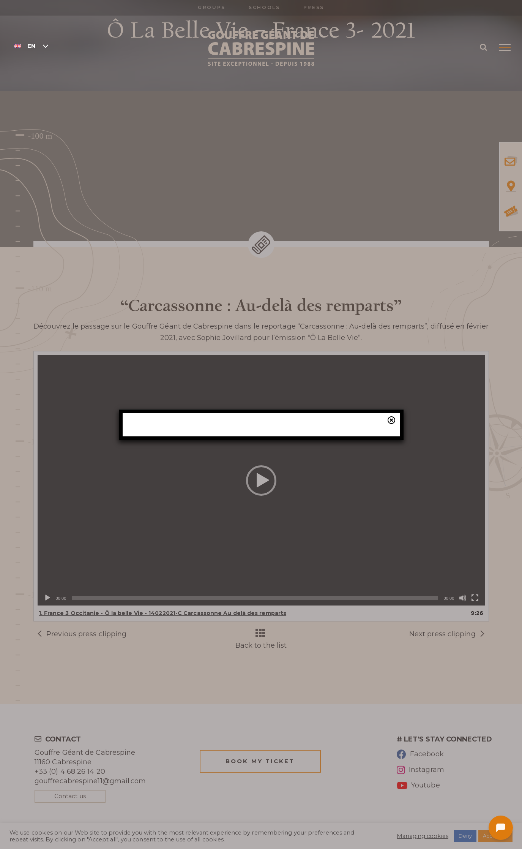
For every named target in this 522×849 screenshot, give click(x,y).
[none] (30, 45)
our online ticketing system (305, 470)
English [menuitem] (31, 46)
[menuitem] (30, 45)
